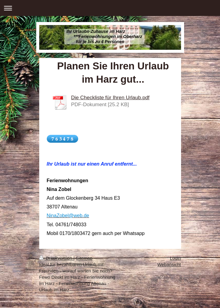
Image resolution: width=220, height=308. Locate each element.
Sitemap (84, 258)
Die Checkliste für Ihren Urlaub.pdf (110, 97)
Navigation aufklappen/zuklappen (110, 8)
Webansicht (169, 264)
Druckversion (56, 258)
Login (175, 258)
